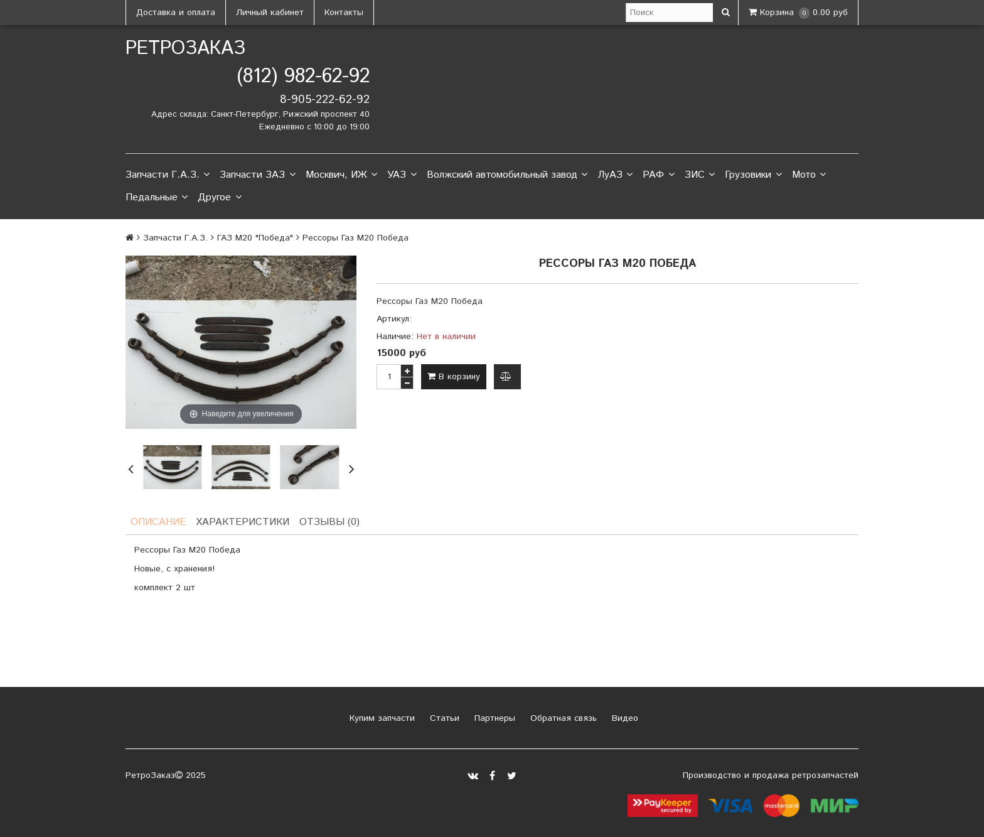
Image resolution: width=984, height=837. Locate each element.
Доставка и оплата (175, 12)
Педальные (157, 197)
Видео (623, 718)
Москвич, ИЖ (341, 175)
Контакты (343, 12)
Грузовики (753, 175)
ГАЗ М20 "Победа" (255, 238)
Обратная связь (562, 718)
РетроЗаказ (185, 48)
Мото (809, 175)
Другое (219, 197)
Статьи (443, 718)
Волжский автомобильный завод (507, 175)
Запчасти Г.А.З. (168, 175)
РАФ (658, 175)
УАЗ (401, 175)
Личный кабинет (270, 12)
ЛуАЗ (615, 175)
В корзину (453, 376)
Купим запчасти (380, 718)
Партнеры (493, 718)
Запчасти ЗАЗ (257, 175)
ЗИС (700, 175)
